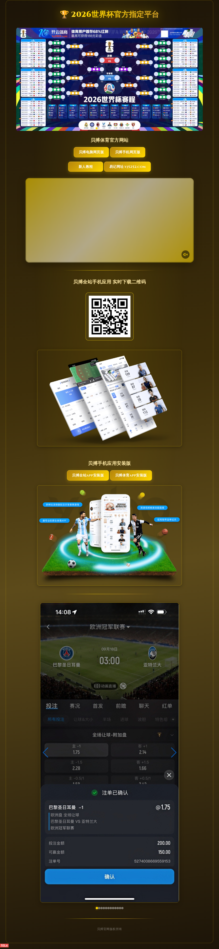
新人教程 (85, 167)
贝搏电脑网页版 (89, 152)
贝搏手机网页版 (130, 152)
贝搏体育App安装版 (131, 476)
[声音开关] (185, 255)
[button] (46, 754)
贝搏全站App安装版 (88, 476)
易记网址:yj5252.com (129, 167)
